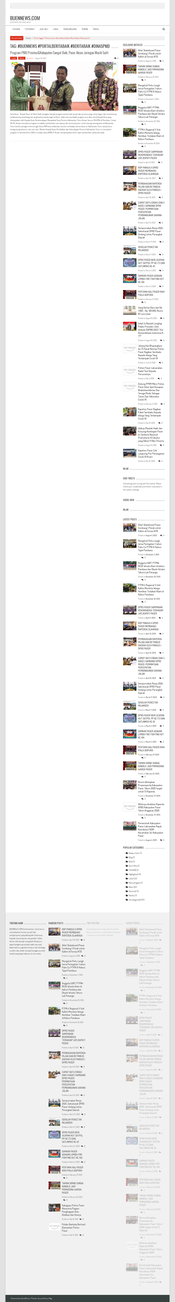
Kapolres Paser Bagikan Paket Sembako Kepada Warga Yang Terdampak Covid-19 (149, 414)
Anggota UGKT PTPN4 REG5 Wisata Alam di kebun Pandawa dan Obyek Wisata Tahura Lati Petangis (151, 112)
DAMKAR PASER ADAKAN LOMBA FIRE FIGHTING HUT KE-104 (151, 279)
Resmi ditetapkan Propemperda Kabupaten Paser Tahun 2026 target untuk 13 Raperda (150, 787)
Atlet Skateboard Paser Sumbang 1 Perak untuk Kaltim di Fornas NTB (149, 53)
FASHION (16, 29)
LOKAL (56, 29)
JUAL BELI (43, 29)
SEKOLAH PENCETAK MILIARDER (148, 249)
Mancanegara (134, 882)
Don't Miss (133, 865)
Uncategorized (135, 899)
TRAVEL (96, 29)
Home (28, 38)
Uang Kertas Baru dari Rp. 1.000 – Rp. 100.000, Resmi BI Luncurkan (150, 310)
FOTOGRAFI (29, 29)
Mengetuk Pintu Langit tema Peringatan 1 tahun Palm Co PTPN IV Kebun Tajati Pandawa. (150, 90)
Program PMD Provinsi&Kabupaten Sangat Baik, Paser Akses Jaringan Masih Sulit (59, 52)
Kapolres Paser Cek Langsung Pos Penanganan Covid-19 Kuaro (151, 453)
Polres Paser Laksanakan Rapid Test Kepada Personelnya (150, 371)
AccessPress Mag (45, 1298)
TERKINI (85, 29)
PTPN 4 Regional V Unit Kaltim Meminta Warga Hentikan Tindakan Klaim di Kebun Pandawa (151, 134)
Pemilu (132, 895)
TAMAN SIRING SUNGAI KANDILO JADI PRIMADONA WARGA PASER (151, 69)
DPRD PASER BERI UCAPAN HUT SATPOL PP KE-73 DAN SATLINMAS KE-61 (151, 263)
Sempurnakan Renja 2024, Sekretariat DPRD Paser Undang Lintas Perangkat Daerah (150, 233)
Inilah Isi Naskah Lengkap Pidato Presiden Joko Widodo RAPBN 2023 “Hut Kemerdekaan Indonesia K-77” (151, 329)
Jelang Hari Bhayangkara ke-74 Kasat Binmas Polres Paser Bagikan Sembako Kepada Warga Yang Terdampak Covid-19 (151, 352)
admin (31, 58)
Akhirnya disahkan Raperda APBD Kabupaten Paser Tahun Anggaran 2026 (151, 807)
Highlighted (133, 874)
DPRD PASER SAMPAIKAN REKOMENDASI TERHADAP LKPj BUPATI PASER (150, 155)
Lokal (13, 58)
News (22, 58)
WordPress (25, 1298)
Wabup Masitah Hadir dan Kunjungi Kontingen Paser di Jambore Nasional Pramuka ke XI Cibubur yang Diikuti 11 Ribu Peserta (151, 434)
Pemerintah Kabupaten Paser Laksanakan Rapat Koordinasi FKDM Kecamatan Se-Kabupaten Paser (150, 829)
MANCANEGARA (70, 29)
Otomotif (132, 891)
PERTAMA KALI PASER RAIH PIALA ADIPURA (151, 293)
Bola (131, 861)
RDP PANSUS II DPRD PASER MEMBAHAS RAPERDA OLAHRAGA (148, 170)
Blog (130, 857)
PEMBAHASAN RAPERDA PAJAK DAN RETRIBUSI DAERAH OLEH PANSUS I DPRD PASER (150, 188)
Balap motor (134, 853)
